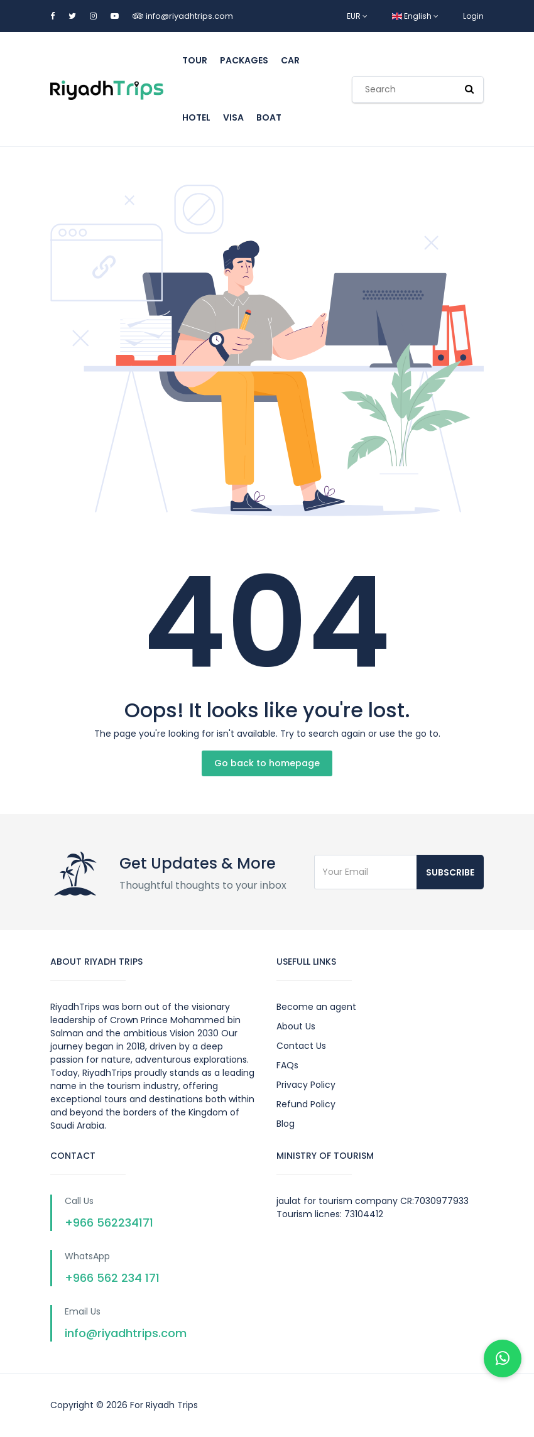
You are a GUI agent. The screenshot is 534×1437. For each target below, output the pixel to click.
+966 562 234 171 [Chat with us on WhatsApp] (112, 1278)
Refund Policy (305, 1104)
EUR (357, 16)
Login (473, 16)
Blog (285, 1123)
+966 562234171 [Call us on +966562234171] (109, 1222)
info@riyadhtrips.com (189, 16)
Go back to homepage (267, 763)
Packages (244, 60)
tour (194, 60)
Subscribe (450, 872)
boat (268, 117)
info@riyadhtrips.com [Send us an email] (126, 1333)
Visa (233, 117)
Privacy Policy (305, 1084)
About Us (295, 1026)
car (290, 60)
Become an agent (316, 1006)
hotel (196, 117)
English (415, 16)
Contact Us (301, 1045)
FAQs (287, 1065)
